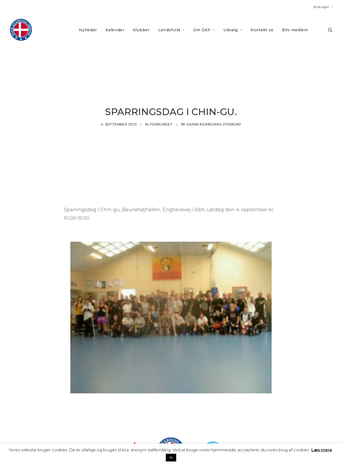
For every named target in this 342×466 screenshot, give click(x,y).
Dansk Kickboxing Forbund (214, 109)
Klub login (322, 7)
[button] (330, 30)
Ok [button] (171, 457)
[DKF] (21, 29)
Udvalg (232, 30)
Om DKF (204, 30)
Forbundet (161, 109)
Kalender (115, 30)
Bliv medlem (295, 30)
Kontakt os (262, 30)
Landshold (171, 30)
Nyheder (88, 30)
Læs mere (321, 449)
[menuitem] (322, 7)
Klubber (141, 30)
